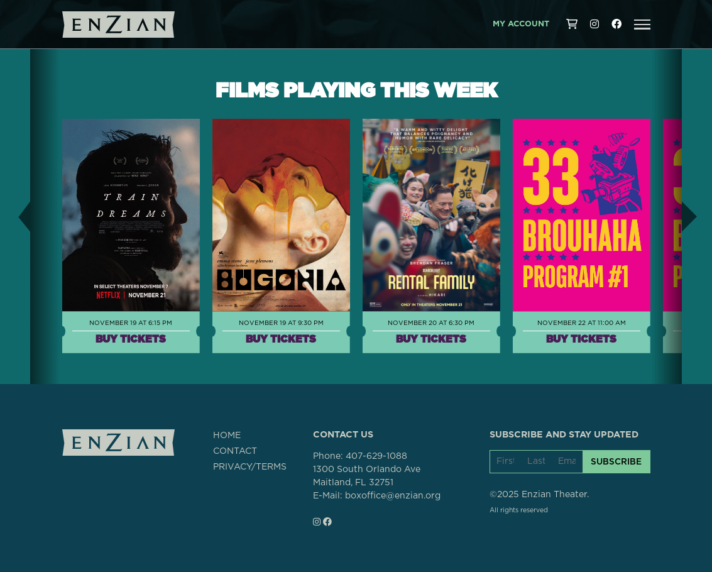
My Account (521, 24)
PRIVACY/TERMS (250, 467)
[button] (642, 24)
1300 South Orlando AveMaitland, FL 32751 (366, 476)
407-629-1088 (376, 456)
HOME (227, 435)
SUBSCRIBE (616, 461)
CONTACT (235, 451)
